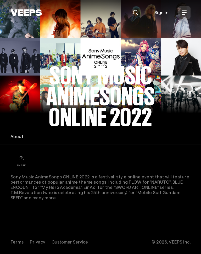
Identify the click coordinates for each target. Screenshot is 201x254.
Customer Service (70, 241)
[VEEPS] (26, 12)
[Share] (21, 161)
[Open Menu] (184, 12)
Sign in (161, 12)
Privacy (37, 241)
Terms (17, 241)
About (17, 136)
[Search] (135, 12)
